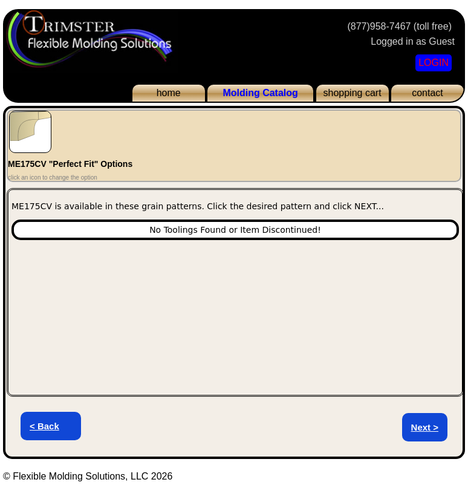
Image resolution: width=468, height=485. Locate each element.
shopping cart (352, 93)
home (169, 93)
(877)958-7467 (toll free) (399, 26)
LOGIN (433, 62)
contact (427, 93)
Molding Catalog (260, 93)
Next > (424, 427)
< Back (44, 426)
